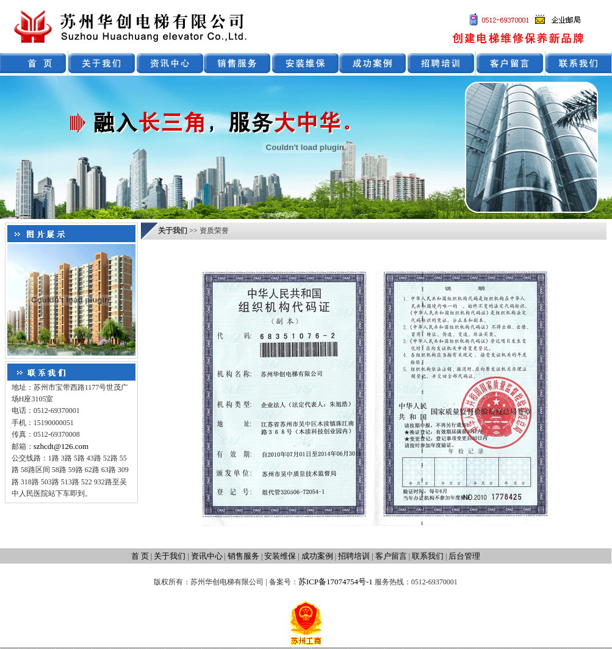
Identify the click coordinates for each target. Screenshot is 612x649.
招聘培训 (354, 556)
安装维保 (280, 556)
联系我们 (428, 556)
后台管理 (464, 556)
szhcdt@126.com (61, 446)
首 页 (140, 556)
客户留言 (391, 556)
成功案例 (317, 556)
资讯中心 (207, 556)
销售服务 (243, 556)
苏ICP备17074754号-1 (335, 581)
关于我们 (169, 556)
